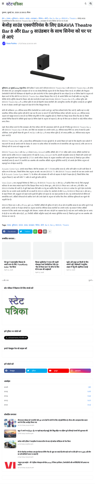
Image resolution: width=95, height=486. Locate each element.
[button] (3, 3)
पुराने (90, 280)
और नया (6, 280)
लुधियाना (15, 225)
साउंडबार (31, 225)
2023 (47, 400)
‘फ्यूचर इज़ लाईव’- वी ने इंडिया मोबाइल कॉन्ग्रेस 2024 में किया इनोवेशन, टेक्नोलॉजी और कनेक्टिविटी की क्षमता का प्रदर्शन (53, 463)
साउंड (26, 225)
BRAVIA (58, 225)
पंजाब (9, 225)
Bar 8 (47, 225)
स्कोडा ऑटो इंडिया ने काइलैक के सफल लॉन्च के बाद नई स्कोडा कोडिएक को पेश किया (44, 441)
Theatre (66, 225)
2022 (47, 405)
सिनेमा (38, 225)
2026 (47, 387)
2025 (47, 391)
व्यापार (21, 225)
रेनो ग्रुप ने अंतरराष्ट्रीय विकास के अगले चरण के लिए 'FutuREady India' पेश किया (15, 264)
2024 (47, 396)
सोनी (42, 225)
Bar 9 (52, 225)
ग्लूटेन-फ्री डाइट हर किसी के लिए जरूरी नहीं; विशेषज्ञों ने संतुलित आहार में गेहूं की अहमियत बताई (77, 264)
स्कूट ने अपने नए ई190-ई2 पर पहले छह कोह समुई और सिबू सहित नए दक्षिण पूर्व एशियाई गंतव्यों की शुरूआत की (53, 431)
